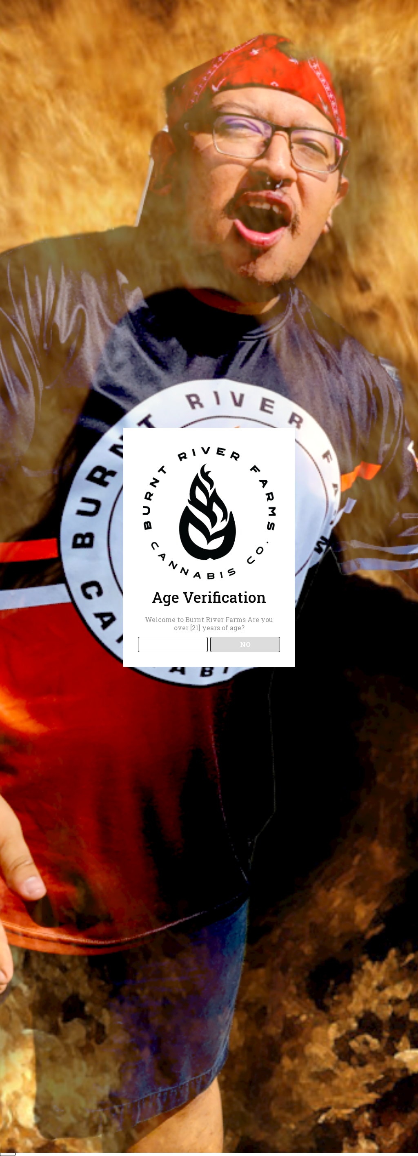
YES (173, 644)
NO (245, 644)
